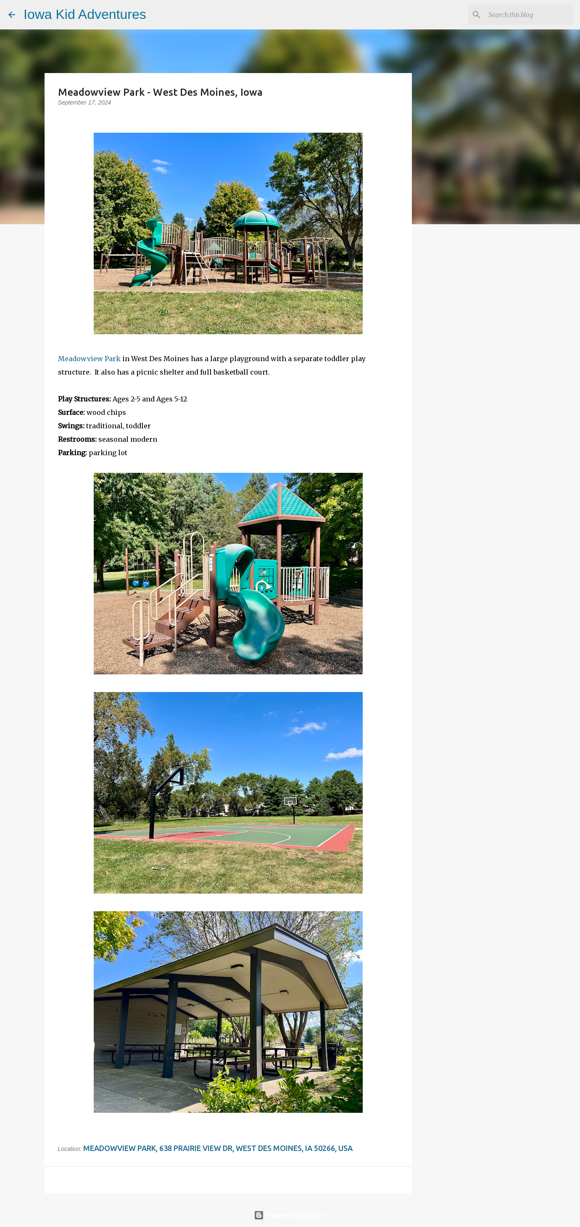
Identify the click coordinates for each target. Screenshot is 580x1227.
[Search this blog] (529, 15)
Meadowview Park (89, 358)
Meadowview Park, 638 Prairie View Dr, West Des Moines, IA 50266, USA (218, 1148)
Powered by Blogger (290, 1215)
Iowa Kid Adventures (85, 14)
